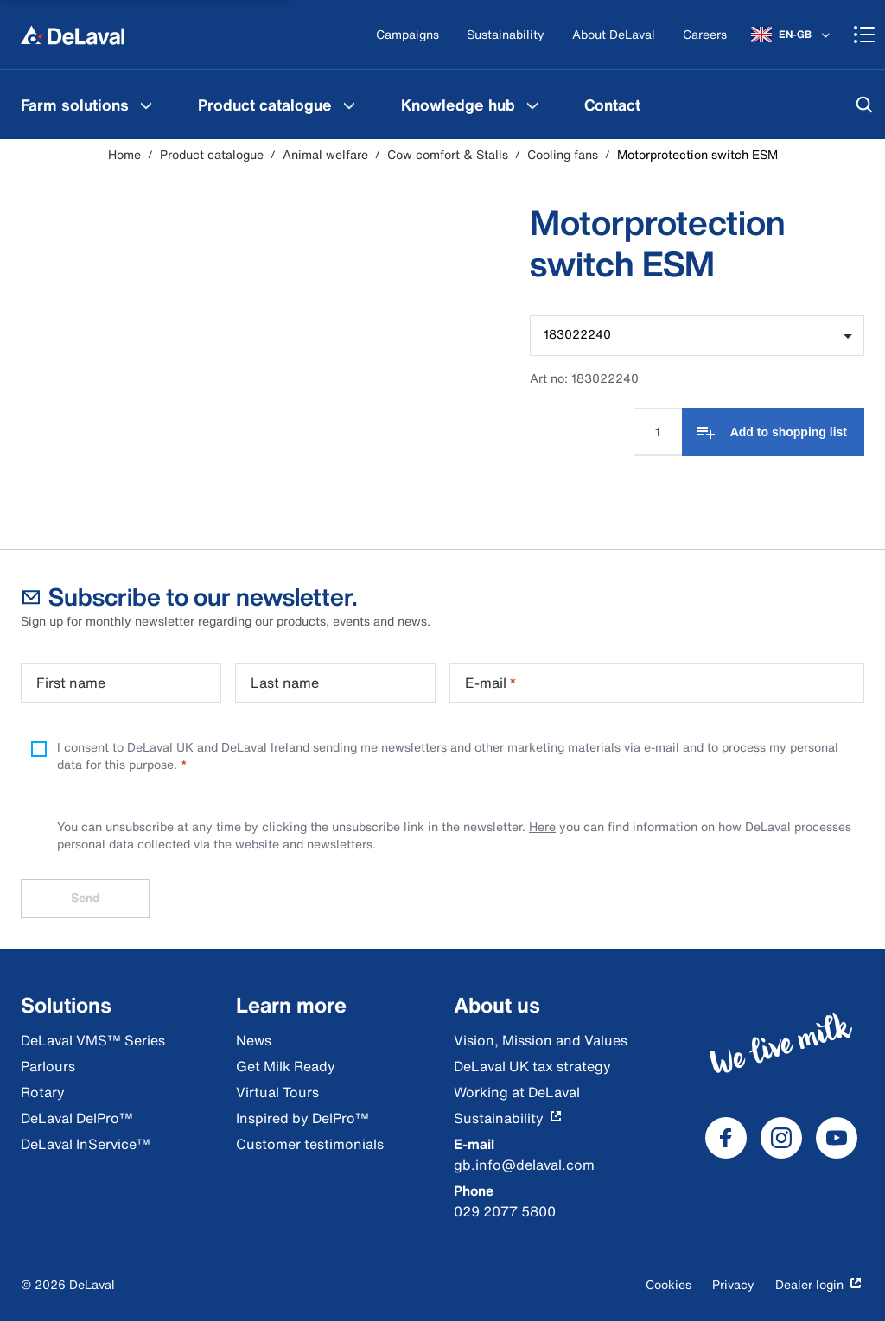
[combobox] (697, 335)
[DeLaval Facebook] (726, 1138)
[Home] (72, 34)
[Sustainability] (505, 35)
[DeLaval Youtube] (836, 1138)
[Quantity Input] (657, 431)
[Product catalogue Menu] (349, 104)
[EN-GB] (792, 34)
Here (542, 826)
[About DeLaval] (613, 35)
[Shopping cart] (864, 34)
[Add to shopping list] (773, 432)
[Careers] (705, 35)
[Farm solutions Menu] (146, 104)
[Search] (864, 104)
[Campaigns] (407, 35)
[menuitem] (88, 104)
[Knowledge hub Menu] (532, 104)
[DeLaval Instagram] (781, 1138)
